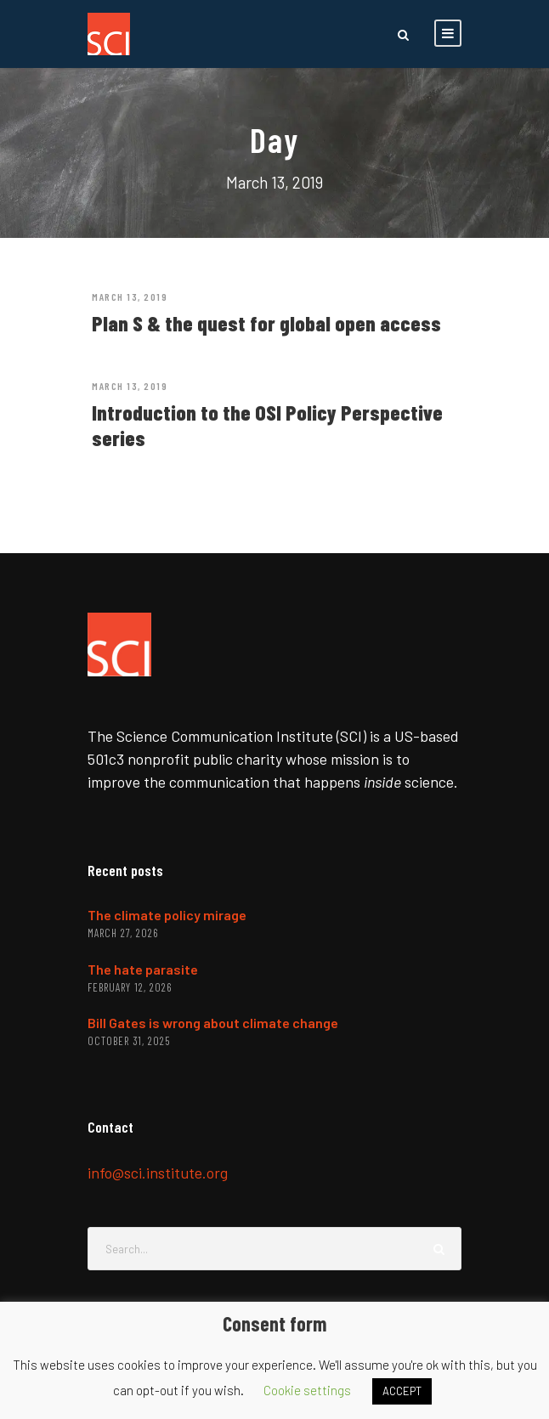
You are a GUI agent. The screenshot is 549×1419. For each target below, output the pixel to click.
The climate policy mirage (167, 915)
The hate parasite (143, 969)
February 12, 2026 (130, 987)
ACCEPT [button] (402, 1391)
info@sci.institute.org (158, 1172)
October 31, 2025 (129, 1041)
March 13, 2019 (129, 296)
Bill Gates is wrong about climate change (213, 1023)
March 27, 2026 (123, 933)
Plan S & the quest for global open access (266, 323)
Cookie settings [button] (307, 1390)
